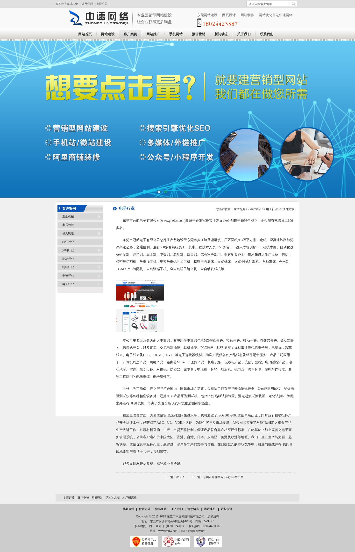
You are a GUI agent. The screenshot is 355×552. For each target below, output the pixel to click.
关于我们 (244, 34)
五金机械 (68, 216)
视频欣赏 (128, 509)
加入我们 (177, 509)
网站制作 (247, 15)
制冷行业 (68, 258)
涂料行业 (68, 250)
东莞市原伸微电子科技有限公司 (223, 477)
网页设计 (229, 15)
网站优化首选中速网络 (276, 15)
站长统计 (226, 509)
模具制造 (68, 233)
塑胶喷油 (97, 497)
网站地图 (210, 509)
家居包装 (68, 225)
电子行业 (68, 284)
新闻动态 (221, 34)
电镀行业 (68, 275)
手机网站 (176, 34)
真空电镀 (83, 497)
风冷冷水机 (113, 497)
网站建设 (107, 34)
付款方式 (144, 509)
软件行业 (68, 242)
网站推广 (153, 34)
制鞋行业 (68, 267)
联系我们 (266, 34)
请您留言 (193, 509)
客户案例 (130, 34)
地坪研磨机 (129, 497)
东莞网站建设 (207, 15)
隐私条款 (161, 509)
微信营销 (198, 34)
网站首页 (85, 34)
